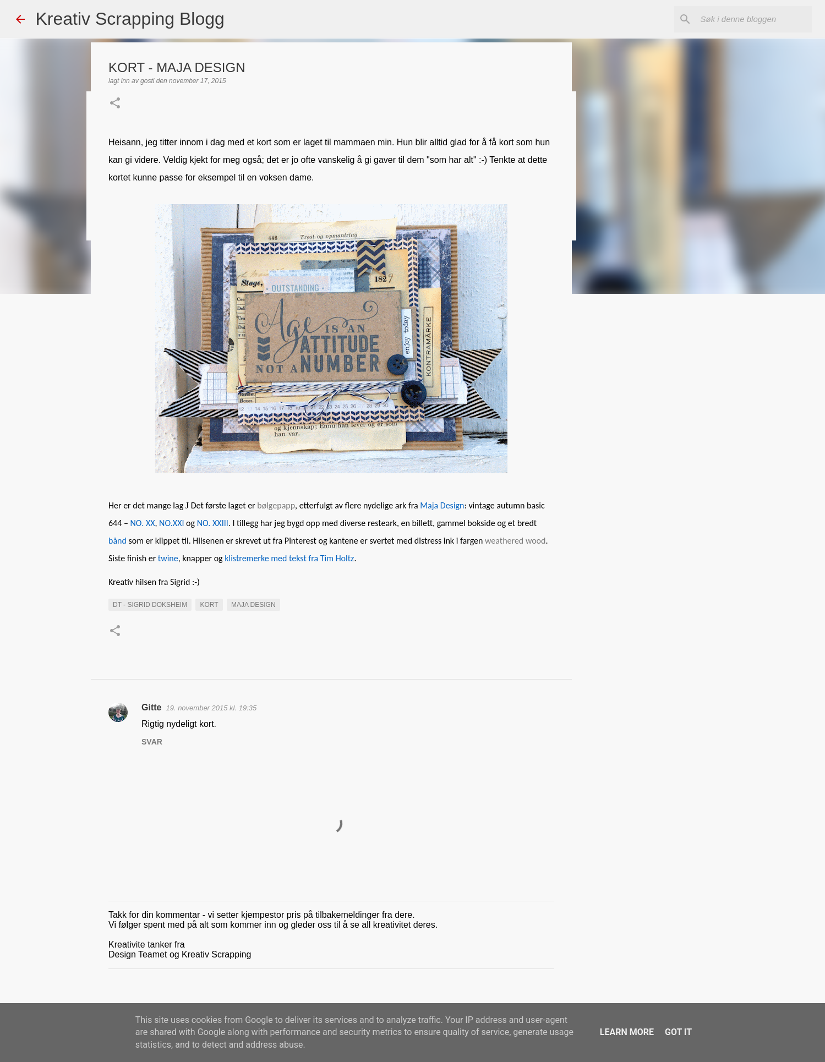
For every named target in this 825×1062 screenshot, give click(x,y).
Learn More (627, 1032)
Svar (151, 741)
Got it (678, 1032)
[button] (115, 104)
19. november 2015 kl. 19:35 (211, 708)
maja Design (253, 605)
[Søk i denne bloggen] (754, 19)
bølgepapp (276, 505)
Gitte (151, 707)
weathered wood (515, 540)
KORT (209, 605)
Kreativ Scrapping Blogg (130, 19)
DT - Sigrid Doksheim (150, 605)
